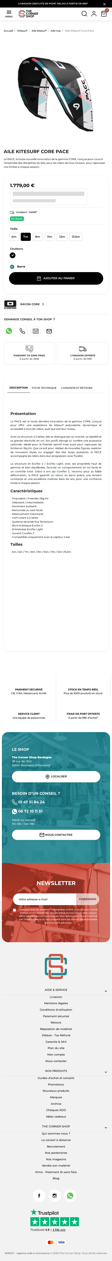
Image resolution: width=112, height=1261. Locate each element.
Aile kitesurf (39, 30)
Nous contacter (56, 1061)
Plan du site (56, 1048)
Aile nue (56, 30)
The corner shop (56, 1126)
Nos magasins (56, 1159)
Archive (56, 1103)
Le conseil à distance (56, 1140)
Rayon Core (22, 304)
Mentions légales (56, 1003)
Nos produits (56, 1070)
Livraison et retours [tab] (76, 387)
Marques (56, 1097)
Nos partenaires (56, 1152)
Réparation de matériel (56, 1029)
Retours (56, 1022)
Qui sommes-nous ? (56, 1133)
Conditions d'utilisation (56, 1009)
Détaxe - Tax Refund (56, 1035)
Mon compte (56, 1054)
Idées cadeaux (56, 1116)
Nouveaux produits (56, 1090)
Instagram (54, 1195)
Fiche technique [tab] (44, 387)
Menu (9, 13)
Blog (56, 1178)
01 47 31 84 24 (28, 802)
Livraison (56, 997)
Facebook (39, 1195)
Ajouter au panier (56, 278)
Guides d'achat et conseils (56, 1078)
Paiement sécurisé (56, 1016)
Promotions (56, 1084)
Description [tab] (18, 387)
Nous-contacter (56, 835)
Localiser (56, 776)
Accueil (8, 30)
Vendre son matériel (56, 1165)
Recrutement (56, 1146)
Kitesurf (22, 30)
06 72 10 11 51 (27, 811)
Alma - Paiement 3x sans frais (56, 1172)
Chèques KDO (56, 1110)
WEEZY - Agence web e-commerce (27, 1253)
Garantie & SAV (56, 1041)
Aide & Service (56, 989)
